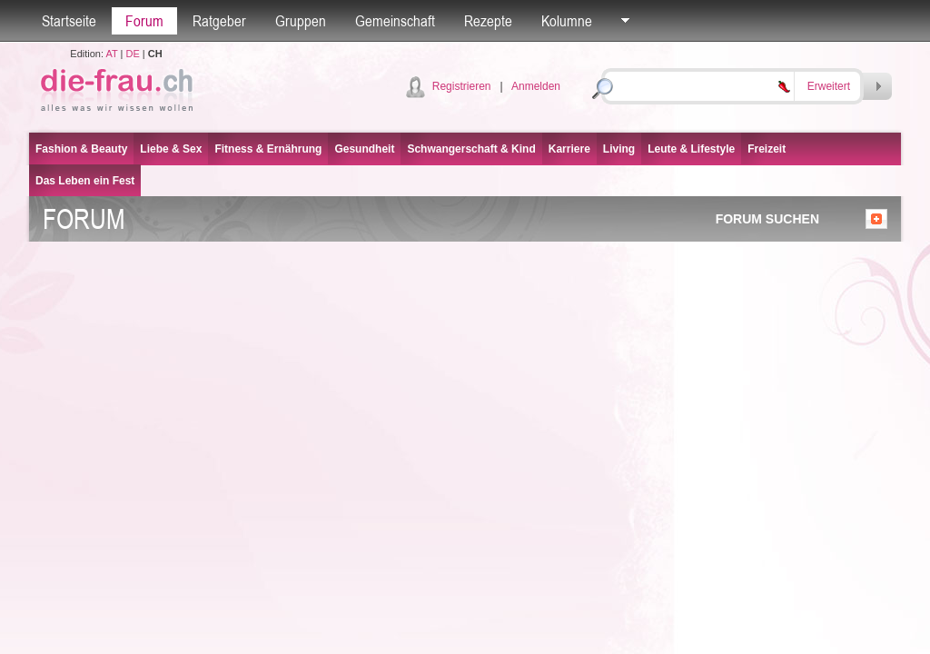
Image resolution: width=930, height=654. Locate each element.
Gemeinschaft (395, 21)
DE (133, 53)
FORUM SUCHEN (767, 219)
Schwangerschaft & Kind (471, 149)
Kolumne (566, 21)
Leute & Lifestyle (691, 149)
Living (619, 149)
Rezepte (488, 21)
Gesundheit (364, 149)
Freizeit (766, 149)
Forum (144, 21)
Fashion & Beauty (81, 149)
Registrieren (461, 86)
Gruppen (300, 21)
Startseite (69, 21)
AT (111, 53)
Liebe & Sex (171, 149)
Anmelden (535, 86)
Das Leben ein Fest (84, 180)
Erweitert (828, 86)
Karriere (569, 149)
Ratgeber (219, 21)
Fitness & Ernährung (268, 149)
